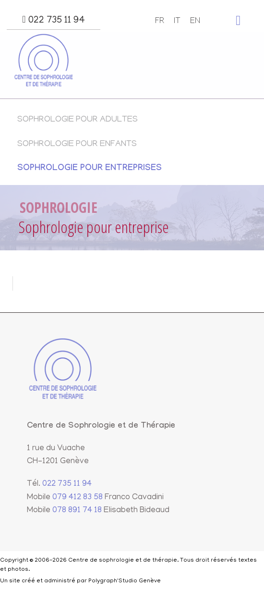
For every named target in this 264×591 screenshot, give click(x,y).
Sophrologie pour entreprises (89, 169)
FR (159, 21)
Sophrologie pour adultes (77, 120)
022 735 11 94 (53, 20)
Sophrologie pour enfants (77, 144)
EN (195, 21)
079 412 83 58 (77, 497)
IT (177, 21)
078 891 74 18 (77, 510)
